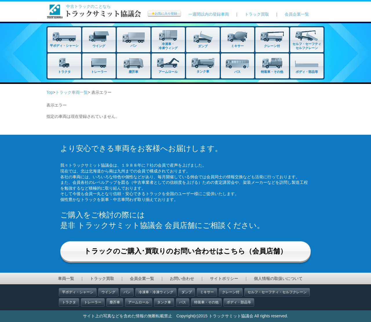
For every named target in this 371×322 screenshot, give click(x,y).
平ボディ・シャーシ (77, 292)
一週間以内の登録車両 (208, 14)
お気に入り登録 (164, 13)
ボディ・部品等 (239, 302)
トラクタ (69, 302)
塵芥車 (115, 302)
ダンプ (186, 292)
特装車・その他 (206, 302)
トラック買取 (257, 14)
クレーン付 (230, 292)
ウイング (108, 292)
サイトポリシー (224, 278)
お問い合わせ (182, 278)
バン (126, 292)
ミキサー (207, 292)
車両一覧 (66, 278)
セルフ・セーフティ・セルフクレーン (277, 292)
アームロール (138, 302)
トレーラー (92, 302)
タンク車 (164, 302)
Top (49, 92)
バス (182, 302)
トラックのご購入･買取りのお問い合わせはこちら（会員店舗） (185, 251)
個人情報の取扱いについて (278, 278)
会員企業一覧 (297, 14)
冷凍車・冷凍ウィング (156, 292)
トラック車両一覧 (71, 92)
